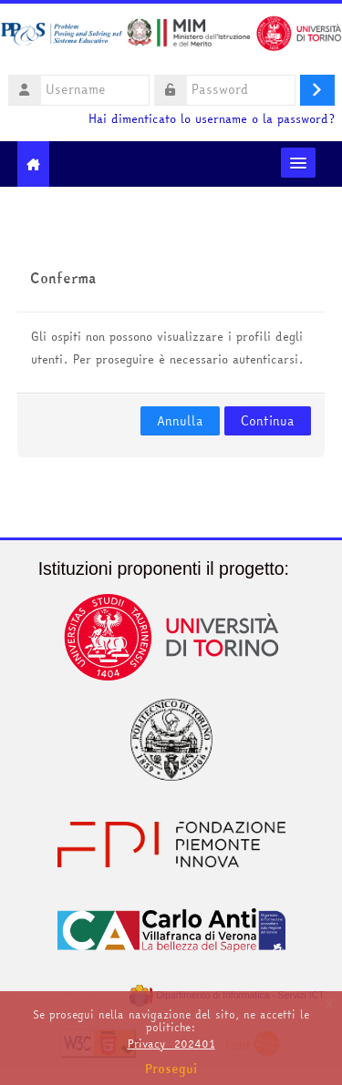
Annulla (180, 421)
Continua (268, 421)
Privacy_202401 (171, 1043)
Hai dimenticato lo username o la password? (211, 119)
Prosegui (171, 1069)
